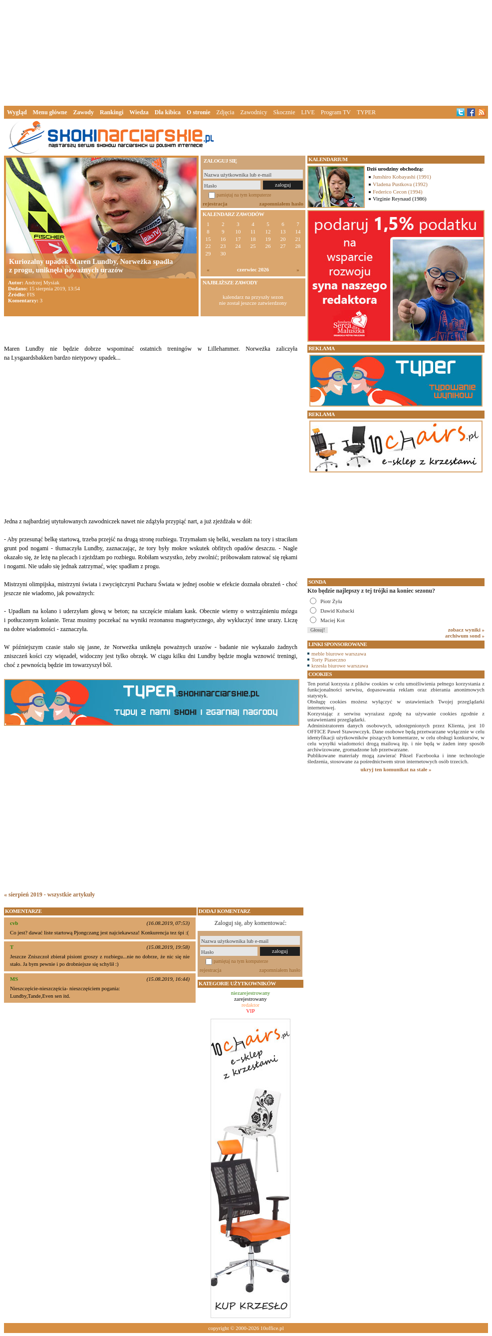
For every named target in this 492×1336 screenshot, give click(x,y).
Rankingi (111, 112)
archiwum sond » (465, 636)
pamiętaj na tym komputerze (244, 195)
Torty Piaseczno (328, 660)
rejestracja (215, 204)
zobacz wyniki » (466, 630)
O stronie (198, 112)
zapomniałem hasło (281, 204)
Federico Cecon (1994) (398, 192)
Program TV (336, 112)
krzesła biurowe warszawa (339, 665)
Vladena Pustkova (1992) (400, 184)
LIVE (307, 112)
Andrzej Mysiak (41, 282)
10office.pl (272, 1328)
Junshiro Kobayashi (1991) (402, 177)
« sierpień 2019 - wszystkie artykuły (49, 894)
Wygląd (17, 112)
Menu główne (50, 112)
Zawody (83, 112)
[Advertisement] (246, 52)
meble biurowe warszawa (338, 654)
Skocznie (284, 112)
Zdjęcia (226, 112)
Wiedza (138, 112)
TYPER (366, 112)
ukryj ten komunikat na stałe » (396, 769)
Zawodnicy (254, 112)
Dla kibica (168, 112)
